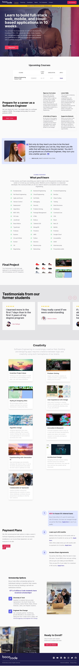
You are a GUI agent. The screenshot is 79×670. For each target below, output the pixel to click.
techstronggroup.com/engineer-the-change (25, 618)
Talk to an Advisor (51, 645)
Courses (16, 2)
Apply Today (9, 118)
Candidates (30, 2)
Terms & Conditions (64, 662)
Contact (51, 2)
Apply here (65, 522)
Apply (61, 78)
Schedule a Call (48, 6)
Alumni (36, 2)
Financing (22, 2)
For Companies (43, 2)
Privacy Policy (73, 662)
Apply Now (12, 47)
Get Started (72, 2)
